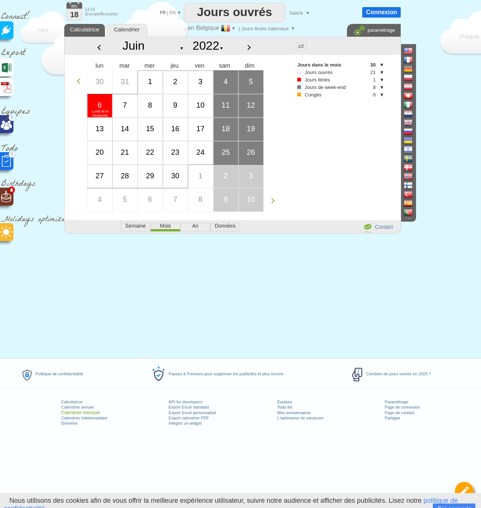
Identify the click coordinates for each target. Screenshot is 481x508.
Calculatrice (72, 402)
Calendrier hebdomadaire (84, 418)
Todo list (284, 407)
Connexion (381, 12)
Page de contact (400, 412)
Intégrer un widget (185, 423)
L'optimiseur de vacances (300, 418)
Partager (392, 418)
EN (173, 12)
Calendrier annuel (77, 407)
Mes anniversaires (294, 412)
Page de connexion (402, 407)
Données (69, 423)
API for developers (186, 402)
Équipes (284, 402)
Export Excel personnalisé (192, 412)
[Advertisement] (232, 294)
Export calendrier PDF (189, 418)
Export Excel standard (189, 407)
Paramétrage (397, 402)
